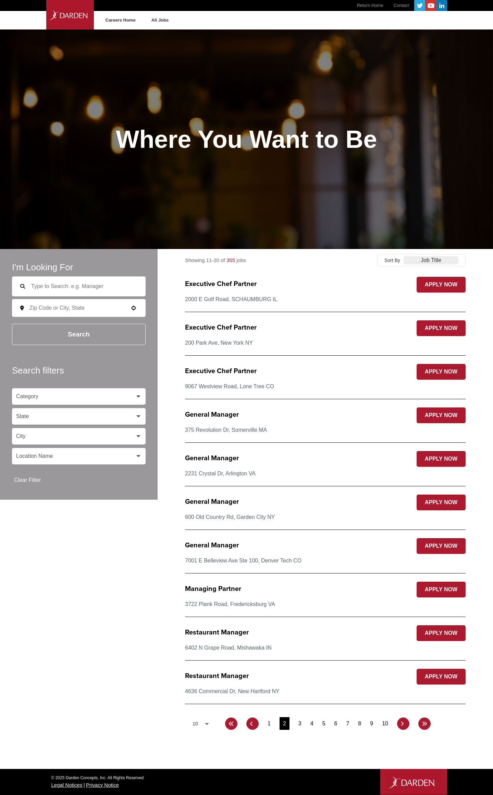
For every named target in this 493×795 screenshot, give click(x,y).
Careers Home (121, 20)
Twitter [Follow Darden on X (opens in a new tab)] (419, 5)
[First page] (231, 723)
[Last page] (424, 723)
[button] (133, 308)
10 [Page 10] (385, 723)
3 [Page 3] (299, 723)
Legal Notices (67, 785)
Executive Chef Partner (221, 284)
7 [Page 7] (347, 723)
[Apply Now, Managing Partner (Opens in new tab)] (441, 589)
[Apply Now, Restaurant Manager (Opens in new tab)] (441, 633)
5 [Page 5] (323, 723)
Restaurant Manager (217, 632)
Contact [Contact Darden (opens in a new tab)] (401, 5)
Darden (74, 14)
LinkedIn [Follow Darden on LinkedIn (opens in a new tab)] (441, 5)
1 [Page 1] (269, 723)
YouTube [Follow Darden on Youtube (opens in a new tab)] (430, 5)
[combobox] (83, 308)
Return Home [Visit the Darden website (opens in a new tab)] (370, 5)
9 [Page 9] (371, 723)
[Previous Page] (252, 723)
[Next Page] (403, 723)
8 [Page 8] (359, 723)
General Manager (212, 415)
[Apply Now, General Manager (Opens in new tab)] (441, 415)
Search (79, 334)
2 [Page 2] (284, 723)
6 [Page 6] (335, 723)
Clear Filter (27, 480)
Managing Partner (213, 589)
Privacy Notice (102, 785)
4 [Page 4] (311, 723)
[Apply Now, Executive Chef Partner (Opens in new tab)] (441, 285)
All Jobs (160, 20)
